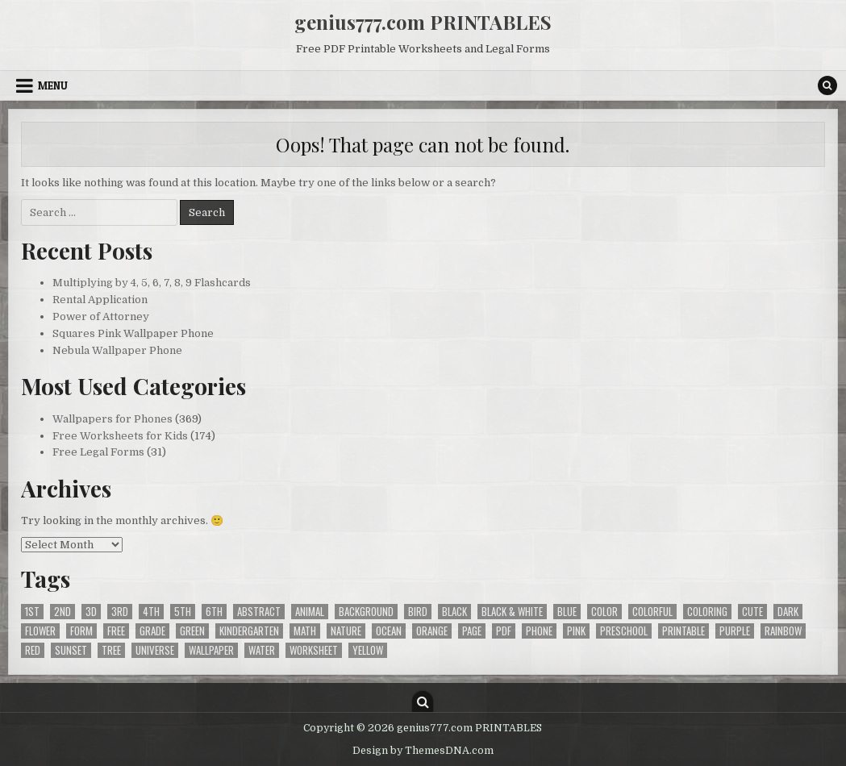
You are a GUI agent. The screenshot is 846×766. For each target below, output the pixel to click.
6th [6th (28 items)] (214, 611)
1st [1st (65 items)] (32, 611)
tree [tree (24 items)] (111, 650)
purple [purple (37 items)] (734, 631)
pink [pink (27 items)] (576, 631)
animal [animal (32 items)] (309, 611)
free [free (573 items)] (116, 631)
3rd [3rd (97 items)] (119, 611)
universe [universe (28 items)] (154, 650)
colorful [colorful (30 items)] (652, 611)
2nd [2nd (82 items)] (62, 611)
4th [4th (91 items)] (151, 611)
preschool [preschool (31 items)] (624, 631)
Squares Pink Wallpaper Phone (133, 333)
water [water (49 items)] (261, 650)
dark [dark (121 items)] (787, 611)
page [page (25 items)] (471, 631)
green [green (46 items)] (192, 631)
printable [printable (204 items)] (683, 631)
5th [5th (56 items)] (182, 611)
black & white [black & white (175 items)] (512, 611)
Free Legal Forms (98, 452)
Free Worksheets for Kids (120, 436)
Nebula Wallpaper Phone (117, 350)
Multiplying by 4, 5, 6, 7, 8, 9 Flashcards (151, 283)
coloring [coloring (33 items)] (707, 611)
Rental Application (100, 299)
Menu (53, 85)
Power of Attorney (100, 316)
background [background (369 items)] (366, 611)
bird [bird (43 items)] (417, 611)
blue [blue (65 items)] (567, 611)
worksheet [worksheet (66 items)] (314, 650)
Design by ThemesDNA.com (423, 750)
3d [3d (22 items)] (91, 611)
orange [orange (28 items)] (432, 631)
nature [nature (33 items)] (346, 631)
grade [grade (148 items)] (152, 631)
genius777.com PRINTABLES (423, 22)
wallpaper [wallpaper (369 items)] (211, 650)
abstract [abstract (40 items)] (259, 611)
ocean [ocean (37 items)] (389, 631)
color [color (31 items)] (604, 611)
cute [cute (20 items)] (752, 611)
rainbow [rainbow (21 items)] (783, 631)
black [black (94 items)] (454, 611)
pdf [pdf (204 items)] (503, 631)
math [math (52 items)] (305, 631)
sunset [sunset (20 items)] (71, 650)
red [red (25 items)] (32, 650)
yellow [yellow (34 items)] (367, 650)
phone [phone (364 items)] (539, 631)
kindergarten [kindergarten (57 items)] (249, 631)
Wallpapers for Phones (112, 419)
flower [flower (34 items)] (40, 631)
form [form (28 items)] (81, 631)
